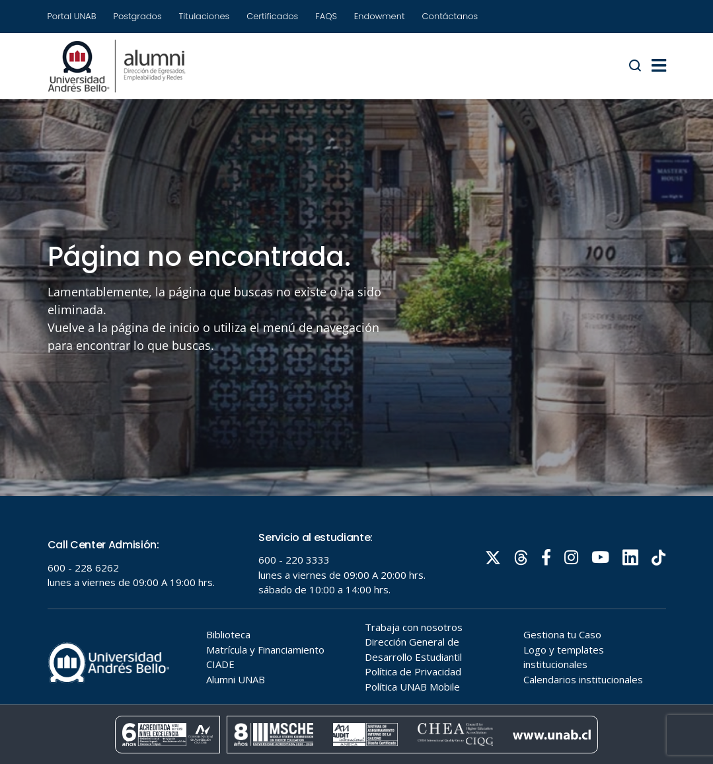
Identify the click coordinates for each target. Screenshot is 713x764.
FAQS (326, 16)
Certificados (272, 16)
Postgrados (138, 16)
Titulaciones (204, 16)
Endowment (379, 16)
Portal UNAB (72, 16)
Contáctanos (450, 16)
